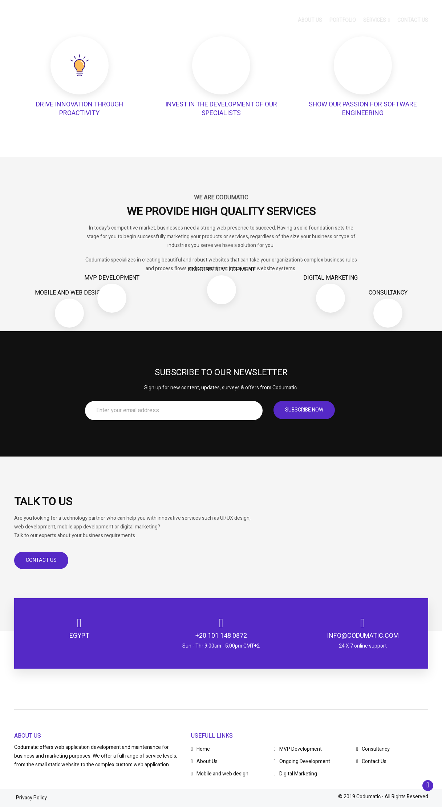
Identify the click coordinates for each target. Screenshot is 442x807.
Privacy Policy (31, 798)
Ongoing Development (302, 761)
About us (310, 21)
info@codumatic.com (363, 636)
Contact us (412, 21)
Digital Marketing (295, 774)
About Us (204, 761)
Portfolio (342, 21)
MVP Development (298, 749)
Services (376, 21)
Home (200, 749)
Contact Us (41, 560)
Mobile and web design (219, 774)
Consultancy (373, 749)
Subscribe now (304, 410)
